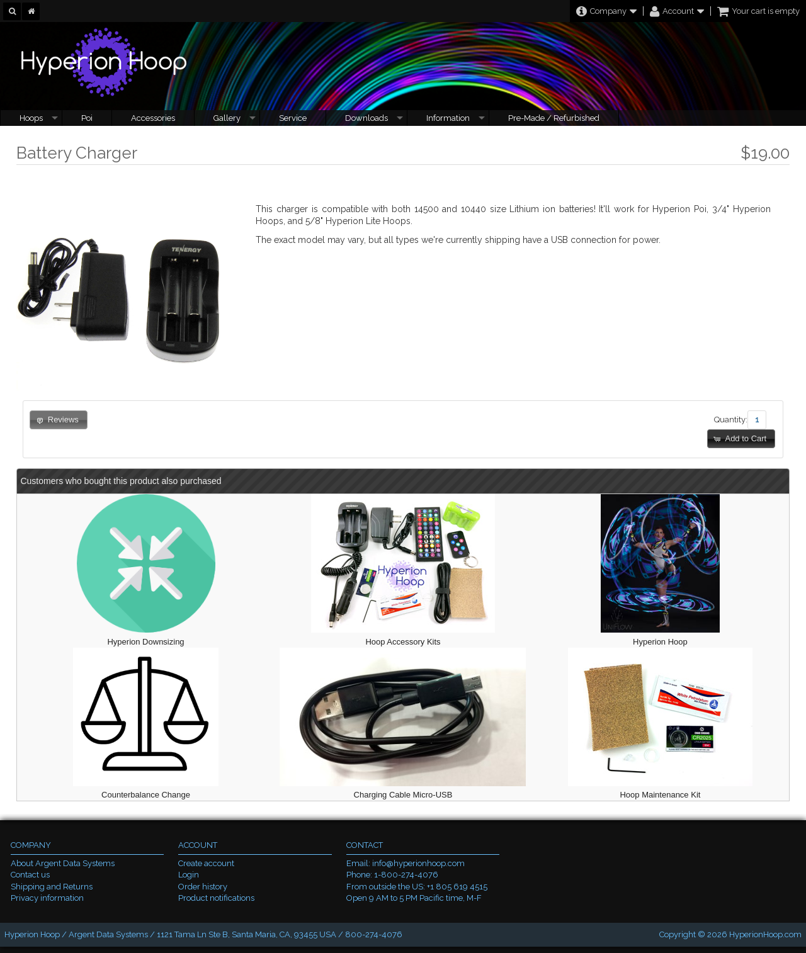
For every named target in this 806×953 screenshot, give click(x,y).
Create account (206, 863)
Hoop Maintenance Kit (660, 794)
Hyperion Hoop (660, 641)
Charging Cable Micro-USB (403, 794)
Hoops (31, 118)
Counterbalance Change (145, 794)
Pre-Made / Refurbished (553, 118)
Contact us (30, 874)
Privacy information (47, 898)
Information (448, 118)
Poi (87, 118)
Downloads (366, 118)
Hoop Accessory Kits (402, 641)
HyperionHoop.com (765, 934)
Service (293, 118)
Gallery (227, 118)
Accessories (153, 118)
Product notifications (216, 898)
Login (188, 874)
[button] (741, 439)
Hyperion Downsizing (145, 641)
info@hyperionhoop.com (418, 863)
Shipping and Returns (52, 886)
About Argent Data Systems (63, 863)
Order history (202, 886)
